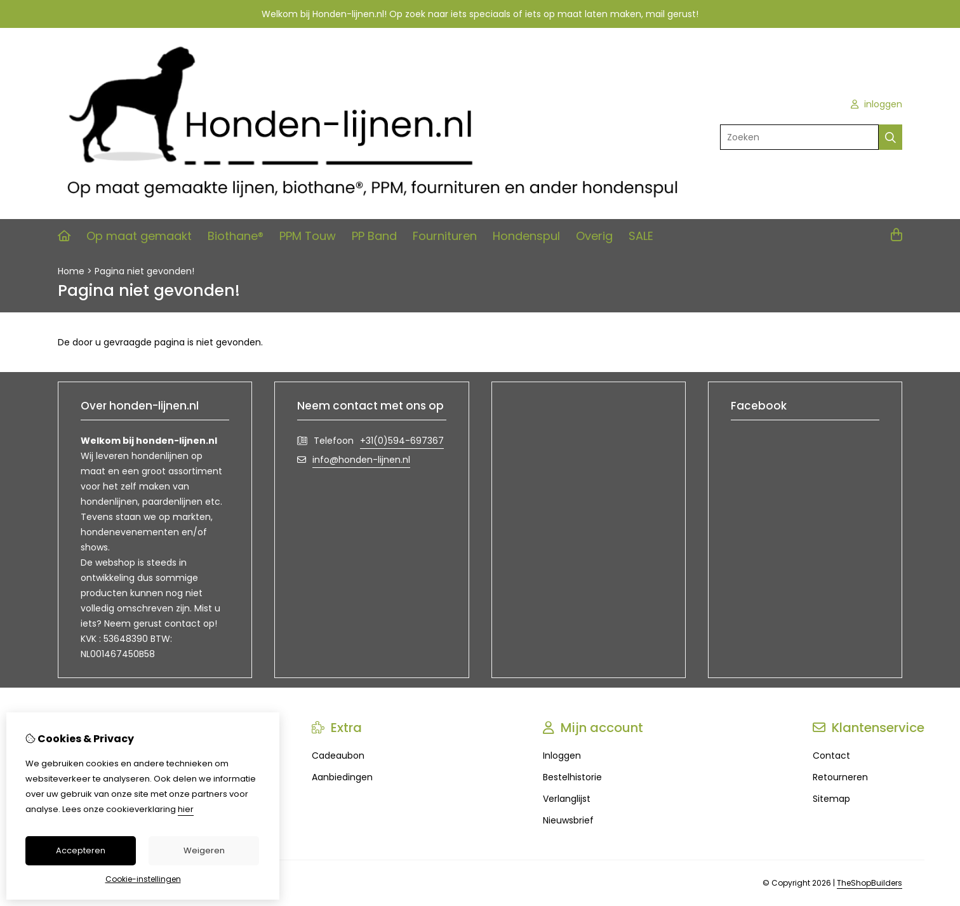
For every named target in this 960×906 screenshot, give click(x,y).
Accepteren (80, 850)
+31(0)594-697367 (402, 440)
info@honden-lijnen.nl (361, 459)
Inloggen (562, 755)
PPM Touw (307, 236)
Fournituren (445, 236)
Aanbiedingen (342, 777)
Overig (594, 236)
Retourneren (840, 777)
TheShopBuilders (869, 882)
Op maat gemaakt (139, 236)
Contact (831, 755)
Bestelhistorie (572, 777)
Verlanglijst (566, 798)
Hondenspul (526, 236)
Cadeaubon (338, 755)
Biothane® (235, 236)
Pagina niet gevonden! (144, 271)
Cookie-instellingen (143, 879)
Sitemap (831, 798)
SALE (641, 236)
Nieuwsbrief (568, 820)
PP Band (374, 236)
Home (71, 271)
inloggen (876, 104)
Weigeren (204, 850)
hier (186, 809)
